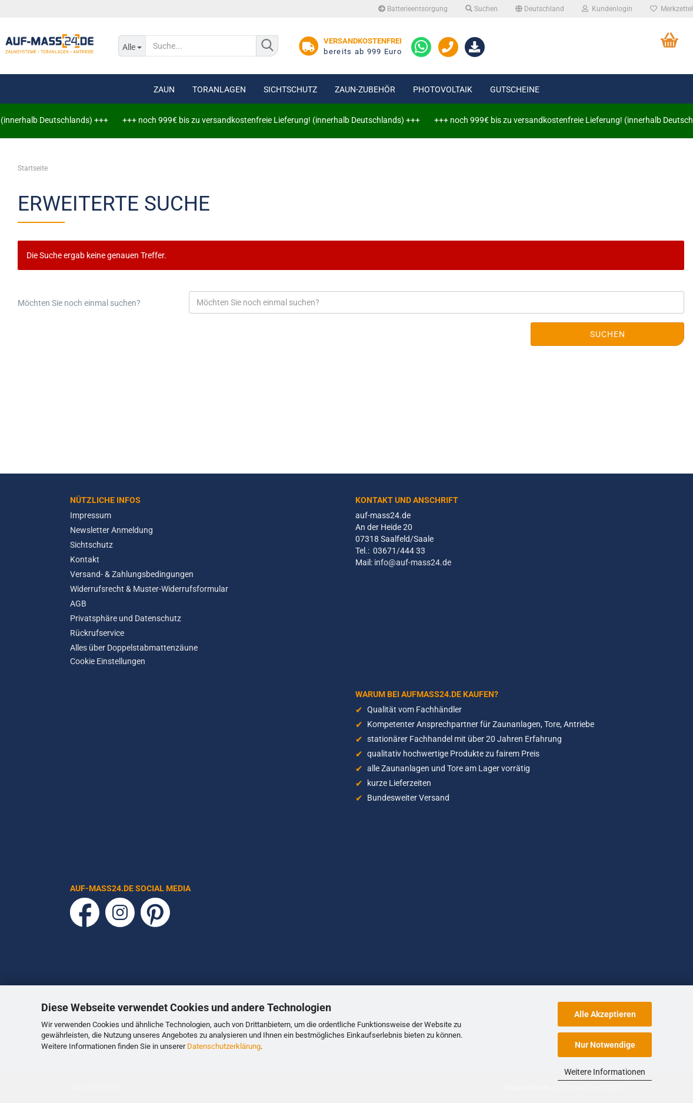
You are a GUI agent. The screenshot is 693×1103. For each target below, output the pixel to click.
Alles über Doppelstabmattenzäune (134, 647)
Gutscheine (514, 89)
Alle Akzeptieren (605, 1014)
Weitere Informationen (604, 1072)
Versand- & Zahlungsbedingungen (132, 574)
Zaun (164, 89)
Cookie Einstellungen (107, 661)
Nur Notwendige (605, 1044)
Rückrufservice (97, 633)
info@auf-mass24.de (412, 562)
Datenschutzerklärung (224, 1046)
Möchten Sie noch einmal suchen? (79, 303)
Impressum (90, 515)
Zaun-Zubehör (365, 89)
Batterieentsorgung (413, 9)
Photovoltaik (442, 89)
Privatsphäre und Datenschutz (125, 618)
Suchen (481, 9)
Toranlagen (219, 89)
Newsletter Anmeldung (111, 530)
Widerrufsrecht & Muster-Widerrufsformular (149, 589)
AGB (78, 603)
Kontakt (84, 559)
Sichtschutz (290, 89)
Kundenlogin (607, 9)
